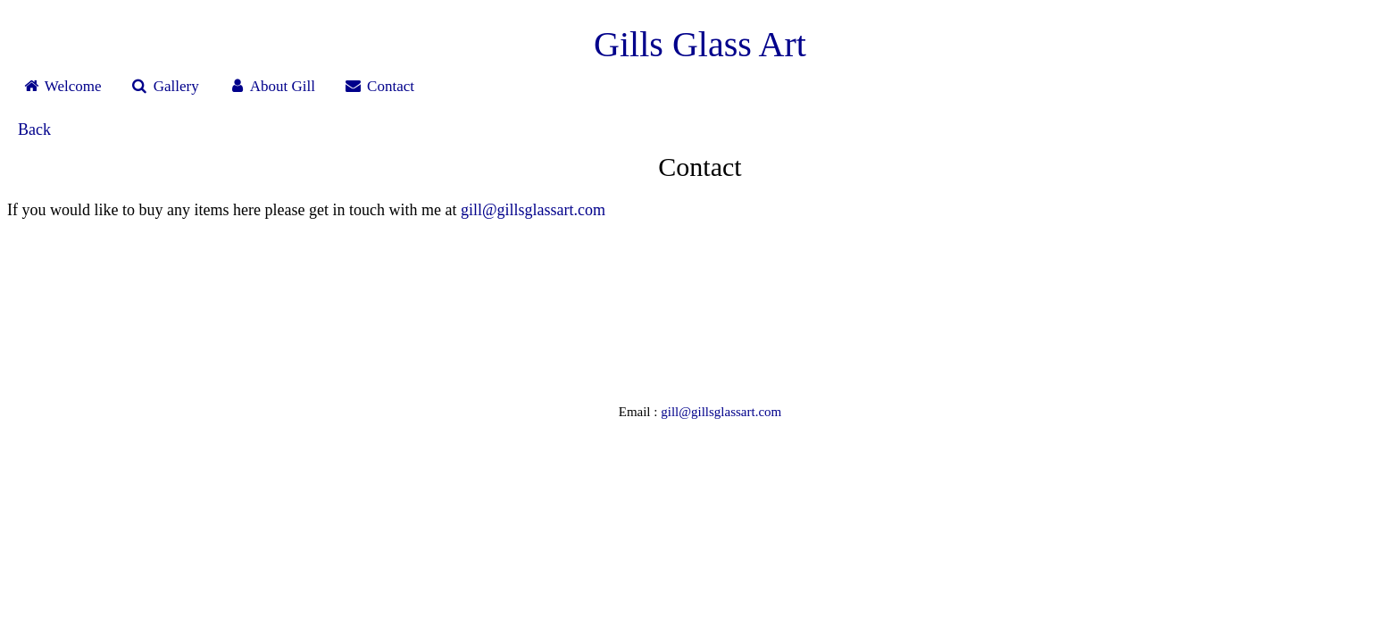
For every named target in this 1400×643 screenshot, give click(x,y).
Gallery (164, 86)
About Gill (271, 86)
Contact (379, 86)
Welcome (61, 86)
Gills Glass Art (700, 44)
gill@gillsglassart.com (533, 210)
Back (34, 129)
